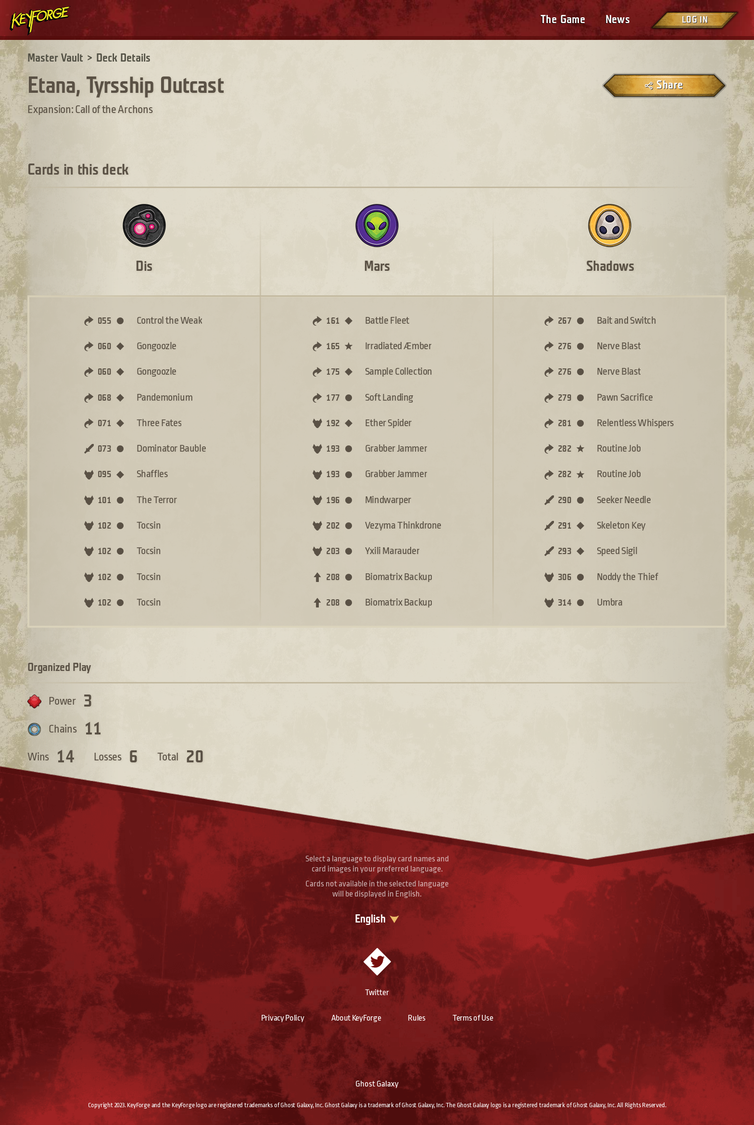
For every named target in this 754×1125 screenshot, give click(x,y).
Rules (417, 1018)
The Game (562, 19)
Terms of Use (472, 1018)
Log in (694, 20)
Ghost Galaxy (377, 1083)
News (617, 19)
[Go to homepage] (48, 21)
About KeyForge (356, 1018)
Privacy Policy (282, 1018)
